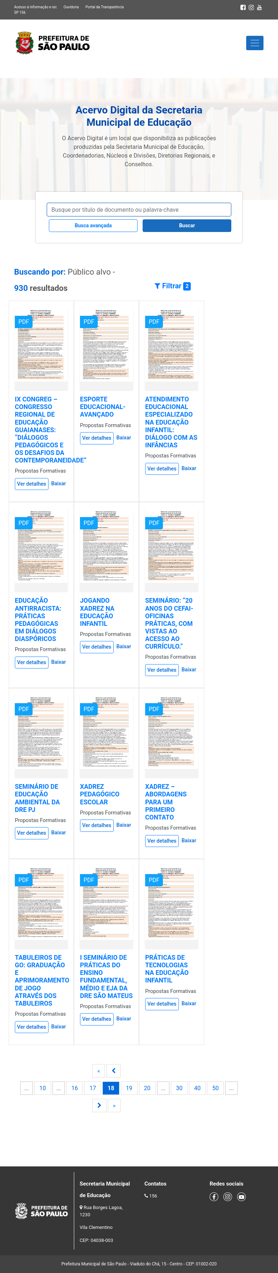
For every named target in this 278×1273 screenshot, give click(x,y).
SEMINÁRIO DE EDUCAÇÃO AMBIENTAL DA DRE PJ (37, 798)
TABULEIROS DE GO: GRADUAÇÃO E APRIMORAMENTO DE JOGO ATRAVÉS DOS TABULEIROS (42, 980)
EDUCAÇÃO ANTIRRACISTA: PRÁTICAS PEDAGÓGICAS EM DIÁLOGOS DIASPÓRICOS (38, 619)
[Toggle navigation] (255, 43)
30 (179, 1088)
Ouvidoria (71, 7)
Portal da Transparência (104, 7)
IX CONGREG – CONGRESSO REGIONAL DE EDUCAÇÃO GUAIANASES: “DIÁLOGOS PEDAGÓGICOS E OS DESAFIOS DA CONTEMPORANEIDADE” (51, 430)
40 (197, 1088)
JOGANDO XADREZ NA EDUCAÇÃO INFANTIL (97, 612)
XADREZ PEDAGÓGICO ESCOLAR (99, 794)
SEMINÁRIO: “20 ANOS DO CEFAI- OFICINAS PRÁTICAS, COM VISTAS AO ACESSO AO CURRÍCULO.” (169, 623)
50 (215, 1088)
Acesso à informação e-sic (35, 7)
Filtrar (173, 286)
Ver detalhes (31, 484)
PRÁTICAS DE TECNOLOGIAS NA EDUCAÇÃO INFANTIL (167, 969)
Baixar (58, 484)
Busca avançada (93, 225)
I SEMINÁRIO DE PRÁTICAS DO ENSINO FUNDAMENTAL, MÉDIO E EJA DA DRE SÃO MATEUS (106, 976)
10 (42, 1088)
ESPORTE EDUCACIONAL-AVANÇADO (103, 407)
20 (147, 1088)
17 (92, 1088)
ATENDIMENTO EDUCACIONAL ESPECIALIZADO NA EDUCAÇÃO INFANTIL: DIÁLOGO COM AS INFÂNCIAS (171, 422)
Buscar (187, 225)
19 (129, 1088)
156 (153, 1196)
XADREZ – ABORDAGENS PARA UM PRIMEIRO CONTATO (166, 802)
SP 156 (20, 12)
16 (74, 1088)
